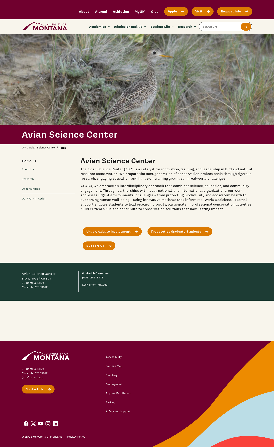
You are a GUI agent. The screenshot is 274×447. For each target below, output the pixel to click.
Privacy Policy (76, 436)
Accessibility (114, 357)
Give (155, 11)
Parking (110, 402)
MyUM (140, 11)
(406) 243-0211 (32, 377)
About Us (28, 169)
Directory (111, 375)
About (84, 11)
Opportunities (31, 189)
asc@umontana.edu (95, 284)
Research (28, 179)
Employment (114, 384)
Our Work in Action (34, 198)
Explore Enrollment (118, 393)
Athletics (121, 11)
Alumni (101, 11)
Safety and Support (118, 411)
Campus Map (114, 366)
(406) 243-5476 (92, 277)
